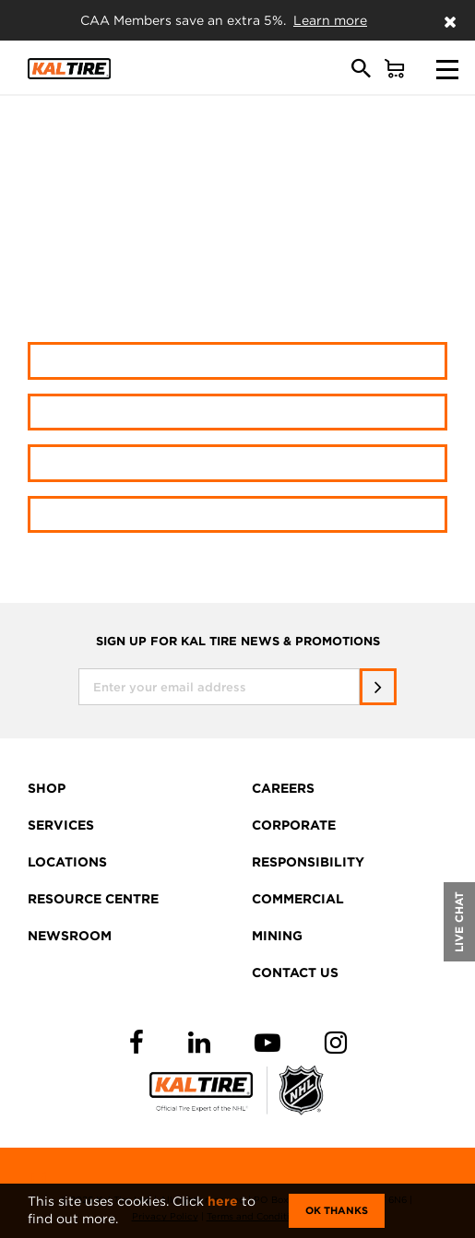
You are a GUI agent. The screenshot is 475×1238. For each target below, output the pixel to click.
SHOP (46, 788)
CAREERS (283, 788)
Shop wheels (237, 411)
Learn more (330, 20)
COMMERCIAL (298, 898)
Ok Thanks (336, 1210)
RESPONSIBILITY (308, 862)
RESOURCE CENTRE (93, 898)
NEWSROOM (70, 935)
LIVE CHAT (459, 921)
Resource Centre (238, 514)
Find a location (237, 462)
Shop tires (237, 360)
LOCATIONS (67, 862)
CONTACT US (295, 972)
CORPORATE (294, 825)
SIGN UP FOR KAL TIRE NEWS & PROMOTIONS (238, 641)
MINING (277, 935)
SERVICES (61, 825)
